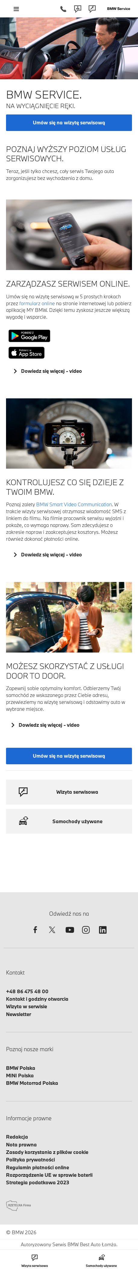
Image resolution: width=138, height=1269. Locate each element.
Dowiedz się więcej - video (51, 371)
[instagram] (85, 935)
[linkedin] (102, 935)
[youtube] (69, 935)
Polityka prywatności (30, 1159)
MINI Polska (20, 1075)
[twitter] (52, 935)
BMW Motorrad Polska (32, 1083)
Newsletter (18, 1014)
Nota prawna (21, 1144)
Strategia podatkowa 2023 (37, 1182)
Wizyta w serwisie (26, 1006)
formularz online (37, 303)
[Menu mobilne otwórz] (16, 8)
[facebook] (35, 935)
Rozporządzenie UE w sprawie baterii (49, 1175)
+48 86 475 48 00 (27, 991)
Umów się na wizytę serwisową (69, 122)
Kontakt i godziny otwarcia (37, 999)
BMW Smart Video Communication (74, 504)
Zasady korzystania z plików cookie (47, 1152)
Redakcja (17, 1137)
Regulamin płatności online (37, 1167)
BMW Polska (20, 1068)
